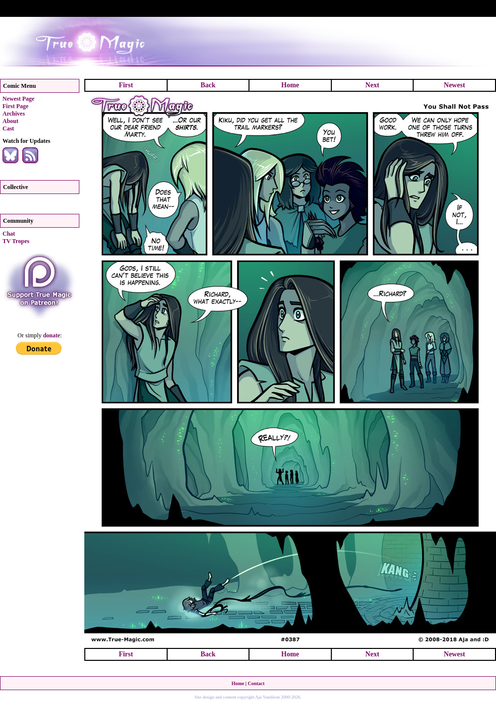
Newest (454, 85)
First (126, 85)
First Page (15, 106)
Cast (8, 128)
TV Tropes (15, 241)
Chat (8, 233)
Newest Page (18, 98)
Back (207, 85)
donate (52, 335)
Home (290, 85)
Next (372, 85)
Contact (256, 683)
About (10, 121)
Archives (13, 113)
